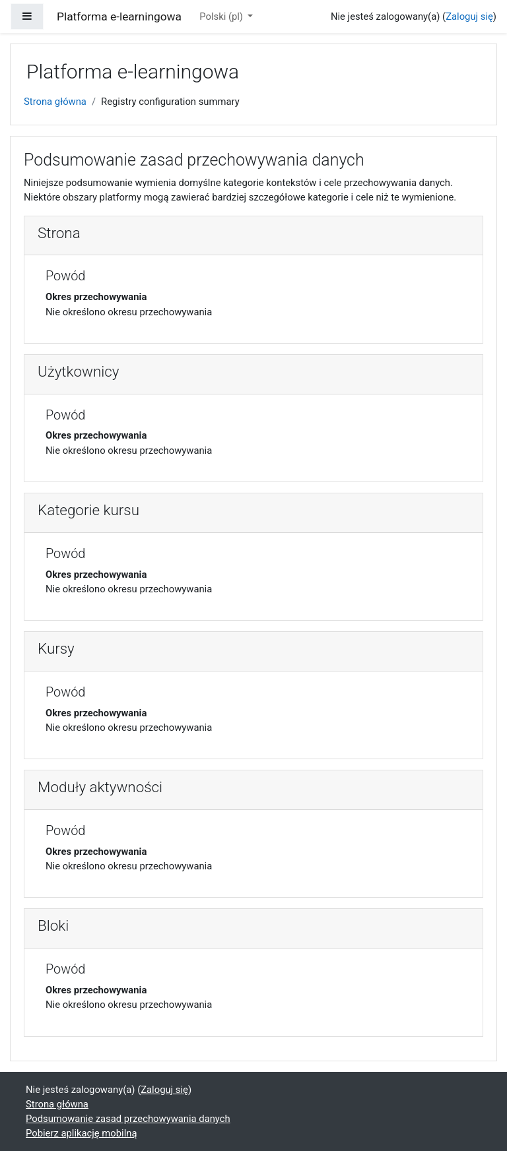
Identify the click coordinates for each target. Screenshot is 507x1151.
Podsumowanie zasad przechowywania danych (128, 1119)
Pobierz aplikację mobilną (81, 1133)
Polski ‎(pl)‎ (222, 16)
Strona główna (55, 102)
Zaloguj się (469, 16)
